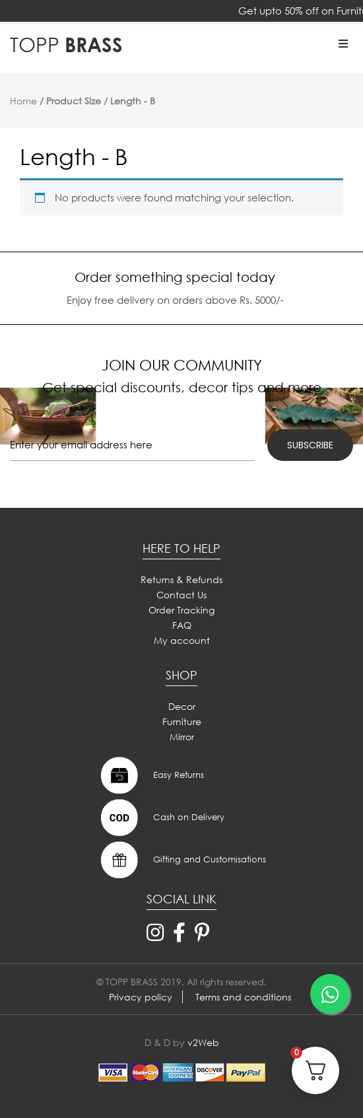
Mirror (182, 736)
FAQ (181, 625)
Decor (181, 706)
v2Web (203, 1042)
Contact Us (181, 594)
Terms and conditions (243, 997)
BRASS (66, 44)
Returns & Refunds (181, 579)
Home (23, 100)
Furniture (181, 721)
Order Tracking (181, 610)
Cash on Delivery (161, 817)
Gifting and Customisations (182, 860)
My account (182, 640)
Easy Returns (151, 775)
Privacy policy (140, 997)
